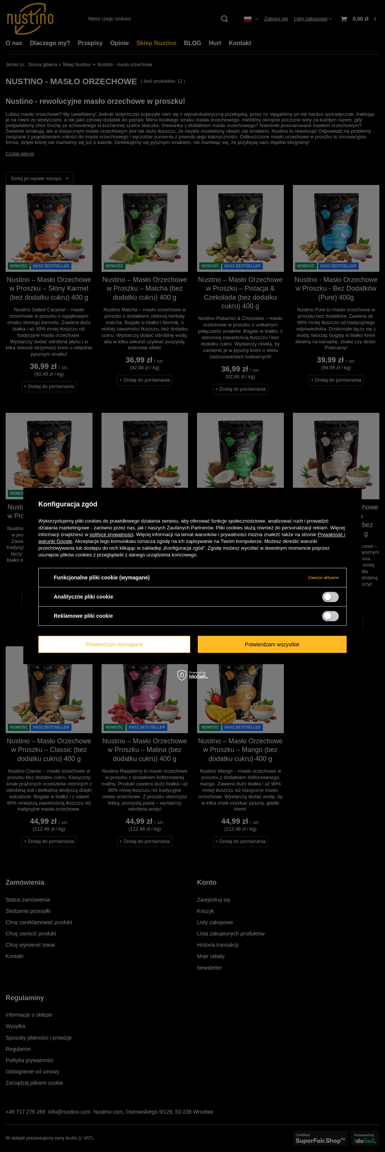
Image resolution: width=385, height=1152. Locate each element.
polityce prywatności (111, 534)
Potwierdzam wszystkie (272, 644)
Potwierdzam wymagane (114, 644)
